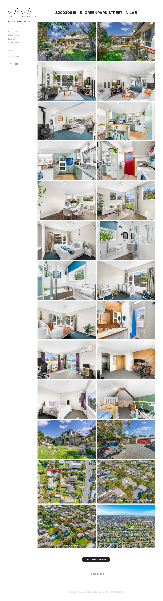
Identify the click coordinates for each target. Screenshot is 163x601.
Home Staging (14, 35)
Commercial (13, 43)
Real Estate (13, 31)
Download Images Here (96, 559)
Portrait (11, 39)
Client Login (13, 56)
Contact (11, 50)
